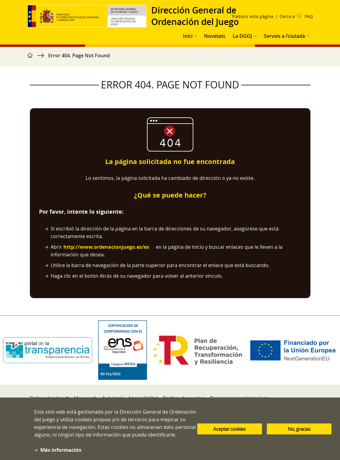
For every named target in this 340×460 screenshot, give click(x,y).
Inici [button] (187, 36)
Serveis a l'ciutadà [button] (284, 36)
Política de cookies (184, 398)
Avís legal (112, 398)
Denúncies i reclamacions (239, 398)
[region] (170, 58)
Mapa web (85, 398)
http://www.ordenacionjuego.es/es (106, 247)
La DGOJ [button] (242, 36)
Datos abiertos (47, 398)
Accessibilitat (143, 398)
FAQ (309, 16)
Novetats (214, 36)
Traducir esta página (252, 16)
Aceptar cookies (229, 435)
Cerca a (291, 16)
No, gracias (299, 435)
